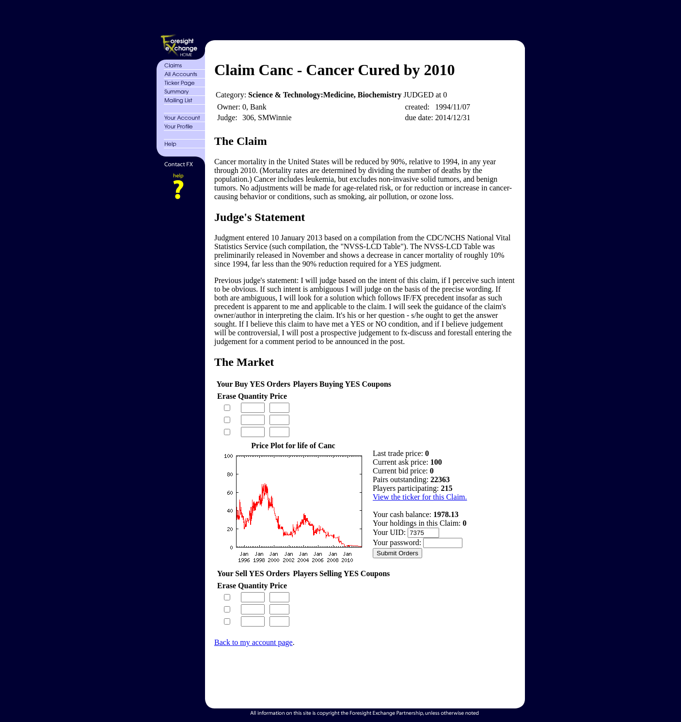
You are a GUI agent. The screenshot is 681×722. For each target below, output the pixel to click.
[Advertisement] (363, 18)
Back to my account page (253, 642)
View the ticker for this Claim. (420, 497)
